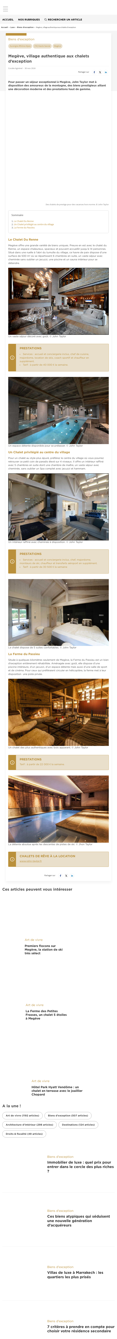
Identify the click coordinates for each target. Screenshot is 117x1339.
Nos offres (14, 1317)
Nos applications (22, 1240)
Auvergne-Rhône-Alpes (20, 46)
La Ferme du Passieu (24, 181)
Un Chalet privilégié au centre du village (34, 177)
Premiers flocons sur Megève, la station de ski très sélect (44, 886)
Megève (57, 46)
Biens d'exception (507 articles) (68, 1013)
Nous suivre (16, 1302)
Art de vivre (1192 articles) (22, 1013)
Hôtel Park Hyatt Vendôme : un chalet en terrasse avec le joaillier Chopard (57, 988)
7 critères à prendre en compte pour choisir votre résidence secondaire (81, 1168)
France (8, 1264)
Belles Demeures (22, 1286)
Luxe (12, 27)
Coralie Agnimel (15, 68)
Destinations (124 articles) (78, 1022)
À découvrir (16, 1255)
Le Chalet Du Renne (24, 174)
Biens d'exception (25, 27)
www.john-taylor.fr (31, 815)
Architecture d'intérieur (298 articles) (29, 1022)
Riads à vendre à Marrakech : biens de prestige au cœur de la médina (79, 1206)
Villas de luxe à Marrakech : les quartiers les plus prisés (75, 1131)
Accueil (8, 19)
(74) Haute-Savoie (42, 46)
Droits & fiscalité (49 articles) (24, 1031)
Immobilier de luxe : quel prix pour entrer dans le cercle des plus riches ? (80, 1056)
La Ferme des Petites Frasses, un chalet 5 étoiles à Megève (46, 934)
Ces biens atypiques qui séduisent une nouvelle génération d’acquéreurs (78, 1093)
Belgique (9, 1272)
